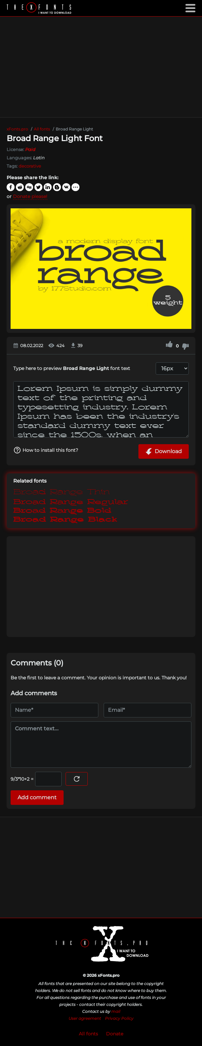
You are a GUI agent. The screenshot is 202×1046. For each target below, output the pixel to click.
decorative (30, 166)
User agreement (85, 1018)
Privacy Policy (119, 1018)
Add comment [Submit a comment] (37, 797)
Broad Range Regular (70, 501)
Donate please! (30, 196)
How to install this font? (45, 450)
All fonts (88, 1034)
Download (163, 451)
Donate (114, 1034)
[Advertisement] (101, 67)
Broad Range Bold (62, 510)
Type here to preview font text (71, 368)
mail (115, 1011)
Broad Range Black (65, 520)
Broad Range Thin (61, 492)
